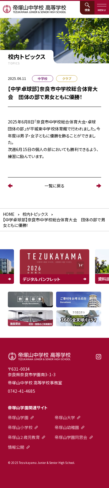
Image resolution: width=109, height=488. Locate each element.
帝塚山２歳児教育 (24, 437)
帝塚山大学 (65, 417)
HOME (9, 214)
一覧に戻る (54, 186)
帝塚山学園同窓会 (71, 437)
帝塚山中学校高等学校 (39, 356)
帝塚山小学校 (20, 427)
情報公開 (16, 447)
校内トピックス (35, 214)
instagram (98, 358)
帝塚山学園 (18, 417)
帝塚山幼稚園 (67, 427)
